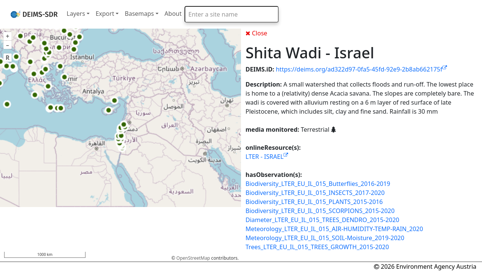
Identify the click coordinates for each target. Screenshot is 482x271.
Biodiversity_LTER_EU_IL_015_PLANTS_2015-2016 (314, 202)
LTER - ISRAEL (267, 156)
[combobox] (232, 14)
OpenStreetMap (193, 258)
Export (105, 13)
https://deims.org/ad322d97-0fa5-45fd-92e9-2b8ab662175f (361, 69)
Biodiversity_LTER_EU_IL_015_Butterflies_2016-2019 (318, 184)
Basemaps (139, 13)
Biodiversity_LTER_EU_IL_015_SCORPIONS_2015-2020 (320, 211)
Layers (76, 13)
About (173, 13)
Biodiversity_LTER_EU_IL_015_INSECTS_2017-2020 (315, 193)
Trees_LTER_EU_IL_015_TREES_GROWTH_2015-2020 (317, 247)
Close (256, 33)
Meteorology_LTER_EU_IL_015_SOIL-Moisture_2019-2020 (325, 238)
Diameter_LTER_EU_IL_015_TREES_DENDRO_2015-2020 (322, 220)
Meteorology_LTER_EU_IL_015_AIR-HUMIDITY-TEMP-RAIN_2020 (334, 229)
